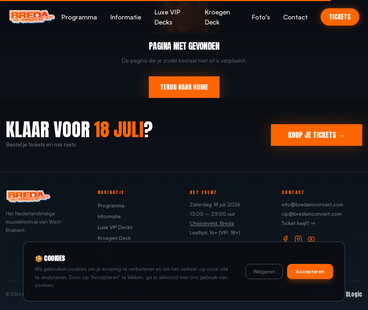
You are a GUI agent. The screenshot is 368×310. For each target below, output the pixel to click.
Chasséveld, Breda (212, 223)
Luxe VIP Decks (167, 17)
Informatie (125, 17)
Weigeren (264, 271)
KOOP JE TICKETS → (316, 134)
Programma (79, 17)
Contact (295, 17)
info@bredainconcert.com (312, 204)
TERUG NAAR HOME (184, 87)
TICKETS (340, 17)
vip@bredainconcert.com (311, 214)
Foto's (261, 17)
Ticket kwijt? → (298, 223)
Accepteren (310, 271)
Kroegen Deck (217, 17)
